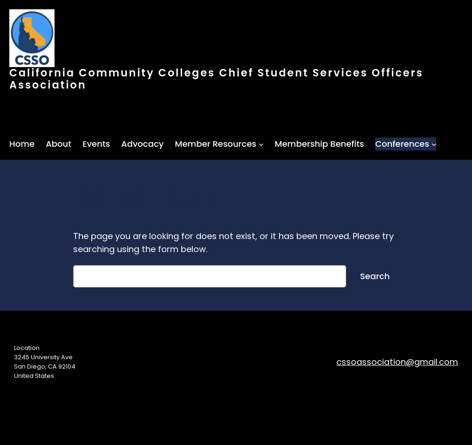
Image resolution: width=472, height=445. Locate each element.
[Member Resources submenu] (261, 144)
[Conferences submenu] (434, 144)
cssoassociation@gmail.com (397, 362)
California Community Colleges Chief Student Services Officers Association (216, 79)
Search (375, 276)
